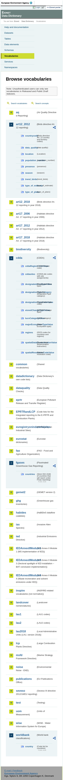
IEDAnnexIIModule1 (26, 548)
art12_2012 (23, 124)
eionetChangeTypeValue (30, 310)
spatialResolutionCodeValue (30, 352)
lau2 (18, 622)
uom (19, 711)
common (21, 364)
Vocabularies (11, 56)
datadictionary (25, 376)
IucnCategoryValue (30, 318)
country (29, 746)
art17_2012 (23, 225)
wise (19, 723)
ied (18, 536)
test (18, 702)
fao (18, 450)
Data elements (11, 44)
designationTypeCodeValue (30, 302)
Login (38, 7)
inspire (20, 590)
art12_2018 (23, 201)
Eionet (16, 21)
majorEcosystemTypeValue (30, 324)
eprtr (19, 399)
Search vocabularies (19, 103)
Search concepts (42, 103)
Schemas (9, 50)
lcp (18, 643)
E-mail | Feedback (13, 770)
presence (30, 166)
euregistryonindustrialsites (26, 427)
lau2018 (21, 631)
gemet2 (20, 492)
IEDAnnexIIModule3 (26, 560)
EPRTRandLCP (25, 411)
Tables (7, 38)
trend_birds (30, 179)
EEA (18, 3)
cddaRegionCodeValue (30, 266)
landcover (22, 602)
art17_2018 (23, 237)
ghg (18, 500)
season (29, 173)
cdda (19, 257)
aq (17, 112)
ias (18, 524)
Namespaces (10, 67)
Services (8, 61)
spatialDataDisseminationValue (30, 342)
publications (24, 678)
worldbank (22, 734)
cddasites (30, 274)
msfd (19, 655)
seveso (20, 690)
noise (19, 667)
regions (29, 332)
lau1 (18, 614)
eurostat (21, 438)
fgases (20, 462)
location (29, 154)
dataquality (23, 388)
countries (30, 474)
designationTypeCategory (30, 292)
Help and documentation (16, 27)
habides (21, 512)
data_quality (30, 147)
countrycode (30, 135)
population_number (30, 160)
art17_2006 (23, 213)
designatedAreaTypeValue (30, 284)
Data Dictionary (28, 21)
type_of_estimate (30, 185)
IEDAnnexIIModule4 (26, 575)
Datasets (8, 33)
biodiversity (23, 249)
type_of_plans (30, 192)
